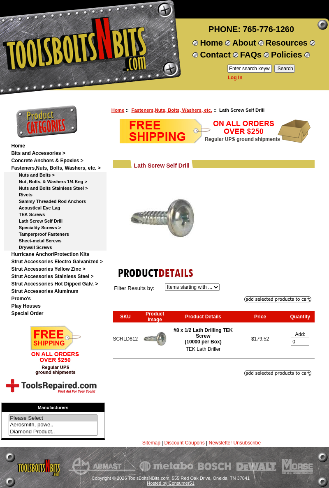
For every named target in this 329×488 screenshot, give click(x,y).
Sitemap (151, 443)
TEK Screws (28, 214)
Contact (215, 54)
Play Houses (25, 306)
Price (260, 317)
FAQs (251, 54)
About (244, 42)
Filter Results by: (134, 288)
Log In (235, 78)
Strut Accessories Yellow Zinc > (48, 269)
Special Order (27, 313)
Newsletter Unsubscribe (235, 443)
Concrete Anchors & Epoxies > (47, 160)
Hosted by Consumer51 (171, 483)
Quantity (300, 317)
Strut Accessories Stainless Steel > (52, 276)
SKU (125, 317)
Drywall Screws (31, 247)
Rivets (21, 194)
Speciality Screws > (36, 227)
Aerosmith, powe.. (53, 424)
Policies (286, 54)
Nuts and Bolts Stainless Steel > (49, 188)
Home (211, 42)
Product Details (203, 317)
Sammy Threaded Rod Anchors (48, 201)
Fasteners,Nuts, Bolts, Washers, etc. (171, 110)
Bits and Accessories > (38, 153)
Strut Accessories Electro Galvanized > (57, 262)
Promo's (21, 299)
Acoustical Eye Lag (35, 207)
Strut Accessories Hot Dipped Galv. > (54, 284)
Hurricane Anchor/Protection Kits (50, 254)
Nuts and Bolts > (32, 175)
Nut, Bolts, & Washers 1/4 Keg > (49, 181)
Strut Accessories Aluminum (44, 291)
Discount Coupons (184, 443)
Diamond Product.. (53, 431)
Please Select (53, 418)
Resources (287, 42)
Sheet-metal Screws (36, 240)
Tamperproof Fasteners (40, 234)
